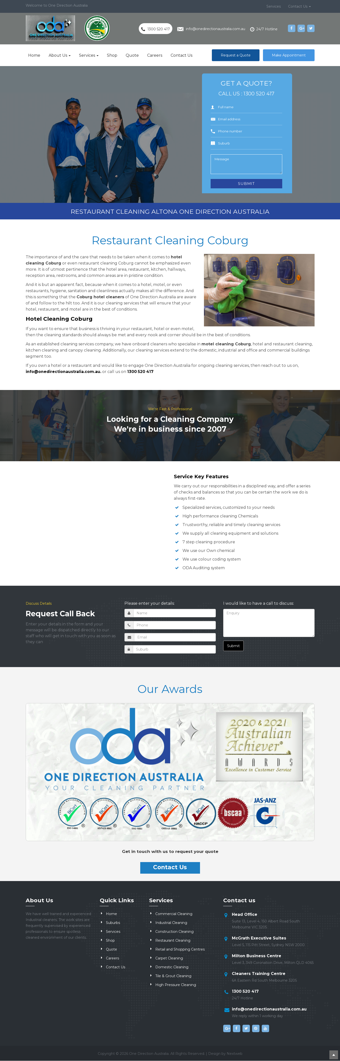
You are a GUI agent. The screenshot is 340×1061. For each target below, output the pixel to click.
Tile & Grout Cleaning (173, 976)
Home (34, 55)
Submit (233, 646)
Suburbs (113, 923)
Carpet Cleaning (169, 958)
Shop (112, 55)
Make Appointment (289, 55)
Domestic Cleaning (171, 967)
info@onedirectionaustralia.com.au (269, 1009)
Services (273, 6)
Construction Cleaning (174, 932)
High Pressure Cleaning (175, 985)
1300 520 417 (258, 94)
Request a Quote (236, 55)
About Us (60, 55)
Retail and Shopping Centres (180, 949)
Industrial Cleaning (171, 923)
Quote (132, 55)
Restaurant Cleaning (172, 940)
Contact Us (299, 6)
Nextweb (234, 1054)
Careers (154, 55)
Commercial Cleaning (173, 914)
